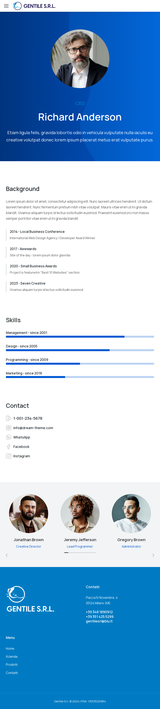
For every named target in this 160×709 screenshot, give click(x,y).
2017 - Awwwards (23, 249)
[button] (66, 554)
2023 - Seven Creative (27, 283)
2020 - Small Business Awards (33, 266)
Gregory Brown (131, 539)
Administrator (131, 546)
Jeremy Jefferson (80, 539)
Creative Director (28, 546)
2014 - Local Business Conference (37, 231)
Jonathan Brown (29, 539)
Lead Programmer (80, 546)
